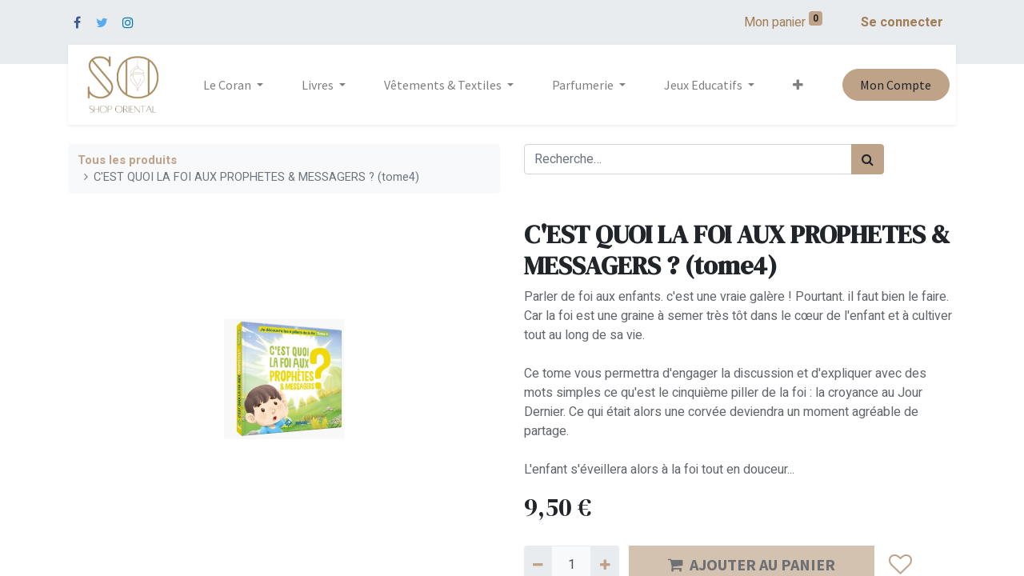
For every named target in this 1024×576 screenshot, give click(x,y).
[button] (798, 85)
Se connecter (902, 22)
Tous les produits (127, 160)
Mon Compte (895, 85)
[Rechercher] (867, 159)
